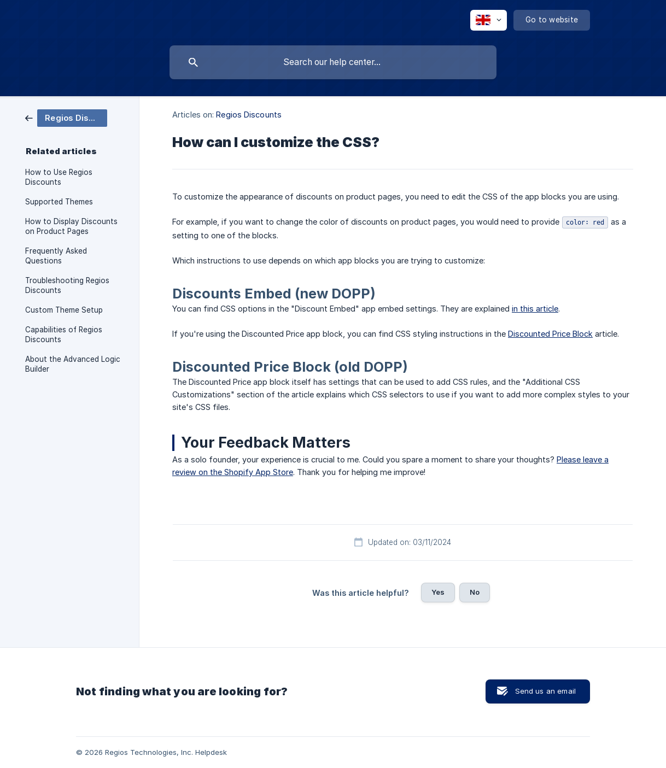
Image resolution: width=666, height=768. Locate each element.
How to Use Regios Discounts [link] (58, 177)
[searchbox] (333, 62)
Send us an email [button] (545, 691)
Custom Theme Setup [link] (64, 310)
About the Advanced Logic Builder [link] (72, 364)
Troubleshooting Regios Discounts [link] (67, 285)
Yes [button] (438, 592)
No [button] (475, 592)
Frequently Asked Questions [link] (56, 256)
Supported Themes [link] (59, 201)
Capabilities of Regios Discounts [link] (63, 334)
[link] (66, 117)
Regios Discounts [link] (249, 114)
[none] (488, 20)
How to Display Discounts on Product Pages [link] (71, 226)
